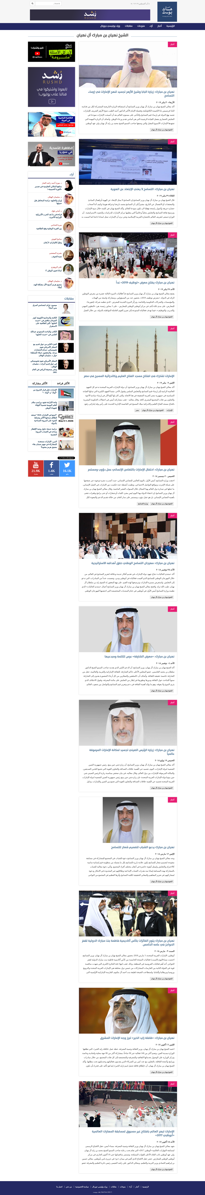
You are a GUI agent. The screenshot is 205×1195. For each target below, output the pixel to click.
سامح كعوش (56, 239)
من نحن (69, 1187)
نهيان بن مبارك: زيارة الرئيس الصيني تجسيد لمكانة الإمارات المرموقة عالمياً (131, 752)
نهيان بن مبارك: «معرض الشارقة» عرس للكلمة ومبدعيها (139, 656)
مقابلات (129, 26)
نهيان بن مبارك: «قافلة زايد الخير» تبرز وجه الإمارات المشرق (137, 1038)
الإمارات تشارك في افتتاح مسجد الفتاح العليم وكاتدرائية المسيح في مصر (129, 376)
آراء (151, 26)
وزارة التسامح (143, 504)
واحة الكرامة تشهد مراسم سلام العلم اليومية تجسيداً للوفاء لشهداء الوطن (44, 405)
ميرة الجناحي (56, 225)
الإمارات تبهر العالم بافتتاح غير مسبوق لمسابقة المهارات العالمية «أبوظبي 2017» (133, 1133)
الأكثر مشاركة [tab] (39, 383)
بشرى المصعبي (55, 253)
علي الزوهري (56, 267)
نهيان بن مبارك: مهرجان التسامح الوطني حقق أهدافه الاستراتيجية (132, 563)
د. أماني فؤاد (57, 211)
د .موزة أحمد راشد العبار (52, 183)
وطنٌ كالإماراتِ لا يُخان (53, 243)
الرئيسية (170, 26)
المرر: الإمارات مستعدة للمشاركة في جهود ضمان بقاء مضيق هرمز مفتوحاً (44, 444)
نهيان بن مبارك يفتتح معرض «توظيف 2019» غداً (145, 282)
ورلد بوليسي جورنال (110, 26)
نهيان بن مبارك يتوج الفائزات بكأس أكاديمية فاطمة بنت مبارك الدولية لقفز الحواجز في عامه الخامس (128, 942)
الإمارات (169, 410)
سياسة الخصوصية (82, 1187)
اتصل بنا (59, 1187)
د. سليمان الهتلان (55, 197)
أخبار (159, 26)
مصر (137, 410)
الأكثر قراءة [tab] (63, 383)
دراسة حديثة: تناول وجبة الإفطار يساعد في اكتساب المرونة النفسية (44, 432)
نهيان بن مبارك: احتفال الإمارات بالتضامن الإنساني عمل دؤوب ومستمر (131, 469)
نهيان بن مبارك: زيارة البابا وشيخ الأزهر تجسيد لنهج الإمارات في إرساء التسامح (131, 93)
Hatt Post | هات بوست (100, 1192)
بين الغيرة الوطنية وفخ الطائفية (49, 229)
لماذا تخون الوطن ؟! (53, 271)
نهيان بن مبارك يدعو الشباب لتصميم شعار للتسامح (142, 847)
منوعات (141, 26)
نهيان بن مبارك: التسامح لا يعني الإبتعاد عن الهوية (142, 189)
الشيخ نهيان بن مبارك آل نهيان (161, 130)
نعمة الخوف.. (56, 257)
